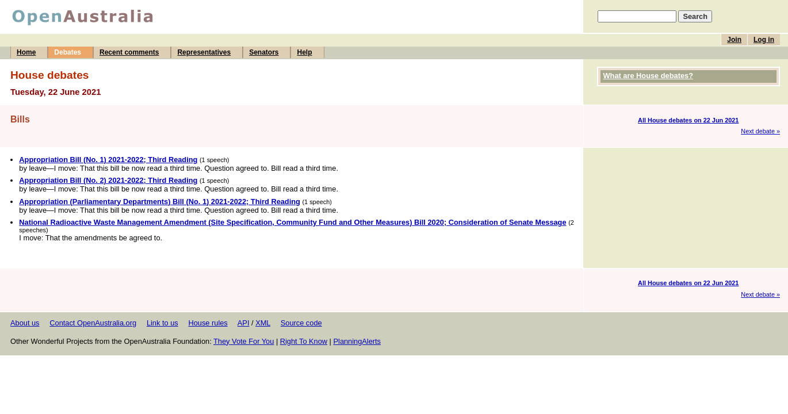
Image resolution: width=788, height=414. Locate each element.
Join (734, 40)
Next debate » (760, 131)
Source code (301, 323)
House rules (207, 323)
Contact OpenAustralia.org (92, 323)
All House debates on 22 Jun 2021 (688, 120)
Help (304, 52)
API (244, 323)
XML (262, 323)
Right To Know (303, 341)
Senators (263, 52)
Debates (67, 52)
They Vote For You (243, 341)
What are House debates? (648, 75)
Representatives (204, 52)
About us (25, 323)
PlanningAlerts (357, 341)
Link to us (162, 323)
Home (26, 52)
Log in (763, 40)
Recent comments (129, 52)
